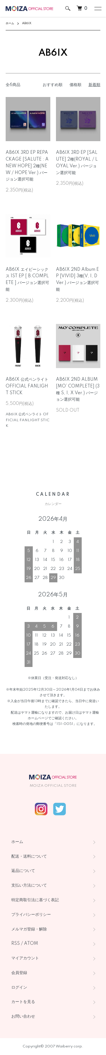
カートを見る (23, 1002)
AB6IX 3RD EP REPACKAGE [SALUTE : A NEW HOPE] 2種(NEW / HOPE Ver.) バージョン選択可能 (27, 166)
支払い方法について (29, 885)
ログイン (19, 987)
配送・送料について (29, 856)
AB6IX (26, 23)
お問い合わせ (23, 1016)
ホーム (10, 23)
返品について (23, 871)
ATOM (31, 943)
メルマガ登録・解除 (29, 929)
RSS (15, 943)
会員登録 (19, 973)
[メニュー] (97, 8)
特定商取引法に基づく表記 (35, 900)
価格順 (75, 85)
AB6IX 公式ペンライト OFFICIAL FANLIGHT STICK (27, 386)
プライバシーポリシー (31, 914)
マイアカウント (25, 958)
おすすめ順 (52, 85)
